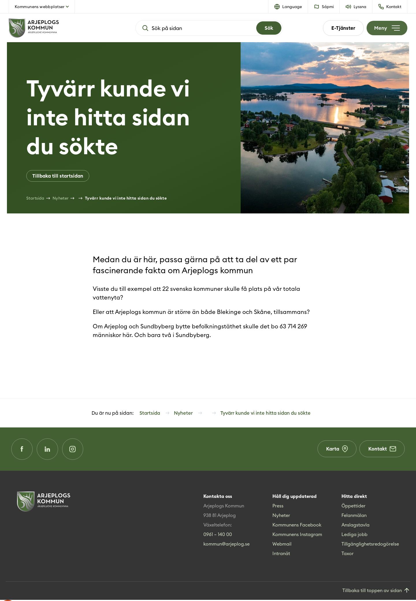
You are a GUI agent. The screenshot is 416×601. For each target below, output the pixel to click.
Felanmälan (354, 516)
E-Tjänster (342, 28)
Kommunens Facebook (297, 526)
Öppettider (353, 507)
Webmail (281, 545)
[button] (288, 6)
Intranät (281, 554)
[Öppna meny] (386, 28)
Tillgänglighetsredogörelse (370, 545)
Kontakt (382, 450)
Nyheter (281, 516)
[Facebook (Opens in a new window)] (22, 450)
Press (277, 507)
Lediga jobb (354, 535)
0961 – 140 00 (217, 535)
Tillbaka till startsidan (57, 176)
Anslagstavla (355, 526)
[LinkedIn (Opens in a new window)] (48, 450)
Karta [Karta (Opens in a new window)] (336, 449)
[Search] (268, 28)
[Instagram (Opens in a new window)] (74, 450)
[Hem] (52, 28)
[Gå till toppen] (376, 592)
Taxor (347, 554)
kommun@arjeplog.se (226, 545)
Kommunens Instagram (297, 535)
